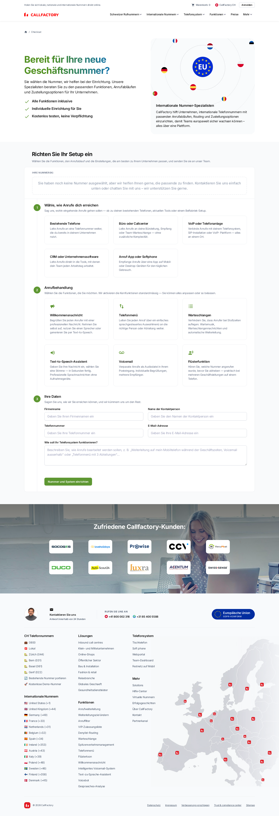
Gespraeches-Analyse (91, 786)
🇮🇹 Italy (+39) (33, 756)
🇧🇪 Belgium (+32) (35, 732)
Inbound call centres (90, 642)
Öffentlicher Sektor (89, 660)
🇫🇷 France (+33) (34, 720)
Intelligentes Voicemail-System (96, 768)
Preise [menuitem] (234, 14)
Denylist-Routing (88, 732)
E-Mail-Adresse (158, 425)
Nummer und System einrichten (68, 481)
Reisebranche (86, 678)
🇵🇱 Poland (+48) (34, 762)
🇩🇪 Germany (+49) (35, 715)
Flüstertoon (85, 756)
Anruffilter (84, 720)
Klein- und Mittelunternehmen (96, 648)
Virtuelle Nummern (143, 697)
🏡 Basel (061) (33, 666)
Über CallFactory (142, 709)
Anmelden (247, 4)
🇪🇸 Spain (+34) (33, 738)
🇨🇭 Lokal (29, 648)
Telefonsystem (143, 636)
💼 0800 (30, 642)
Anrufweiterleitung (89, 709)
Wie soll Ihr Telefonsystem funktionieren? (71, 442)
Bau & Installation (88, 666)
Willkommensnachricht (91, 762)
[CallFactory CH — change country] (225, 4)
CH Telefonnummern (39, 636)
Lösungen (85, 636)
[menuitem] (126, 14)
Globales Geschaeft (90, 684)
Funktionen (86, 702)
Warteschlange (87, 738)
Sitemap (250, 805)
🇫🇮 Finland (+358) (35, 774)
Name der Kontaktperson (164, 409)
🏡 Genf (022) (33, 672)
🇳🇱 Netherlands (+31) (37, 726)
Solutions (137, 685)
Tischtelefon (139, 642)
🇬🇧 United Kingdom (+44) (40, 709)
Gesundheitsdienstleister (93, 690)
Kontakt (137, 715)
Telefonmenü (86, 750)
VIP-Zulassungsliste (90, 726)
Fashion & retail (87, 672)
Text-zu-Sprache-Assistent (94, 774)
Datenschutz (153, 805)
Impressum (171, 805)
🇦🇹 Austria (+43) (34, 750)
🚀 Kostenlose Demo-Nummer (42, 684)
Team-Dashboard (143, 660)
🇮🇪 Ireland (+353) (35, 744)
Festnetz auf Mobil (143, 666)
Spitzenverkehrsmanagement (96, 744)
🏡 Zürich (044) (34, 654)
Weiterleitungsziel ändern (93, 715)
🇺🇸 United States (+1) (37, 703)
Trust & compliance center (228, 805)
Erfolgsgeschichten (143, 703)
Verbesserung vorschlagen (195, 805)
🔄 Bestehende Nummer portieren (45, 678)
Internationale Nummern (41, 696)
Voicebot (83, 780)
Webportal (138, 654)
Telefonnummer (54, 425)
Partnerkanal (140, 720)
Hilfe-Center (139, 691)
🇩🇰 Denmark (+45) (35, 780)
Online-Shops (86, 654)
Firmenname (52, 409)
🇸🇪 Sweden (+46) (35, 768)
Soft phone (139, 648)
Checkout (36, 31)
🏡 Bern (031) (32, 660)
